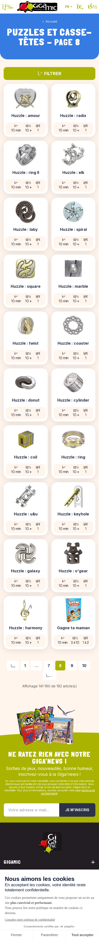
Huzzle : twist (26, 343)
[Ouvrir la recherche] (80, 7)
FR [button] (67, 7)
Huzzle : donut (26, 400)
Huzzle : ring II (25, 173)
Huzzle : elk (73, 173)
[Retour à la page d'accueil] (37, 7)
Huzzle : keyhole (73, 514)
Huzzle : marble (73, 286)
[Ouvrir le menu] (7, 7)
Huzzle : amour (25, 116)
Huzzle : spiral (73, 230)
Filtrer (49, 73)
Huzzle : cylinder (73, 400)
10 (84, 665)
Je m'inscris (77, 810)
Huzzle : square (26, 286)
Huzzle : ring (73, 457)
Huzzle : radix (73, 116)
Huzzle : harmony (25, 628)
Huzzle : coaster (73, 343)
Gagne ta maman (73, 628)
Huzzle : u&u (26, 514)
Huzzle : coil (25, 457)
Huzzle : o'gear (73, 571)
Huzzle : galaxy (25, 571)
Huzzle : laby (25, 230)
